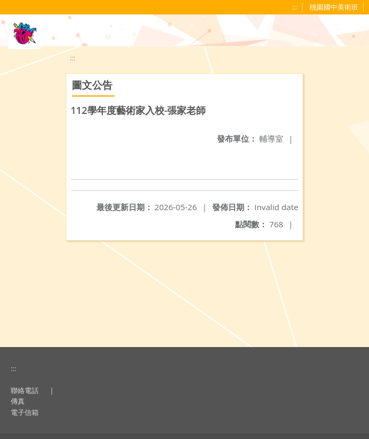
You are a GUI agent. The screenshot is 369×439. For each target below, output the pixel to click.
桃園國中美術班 (334, 7)
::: (294, 7)
